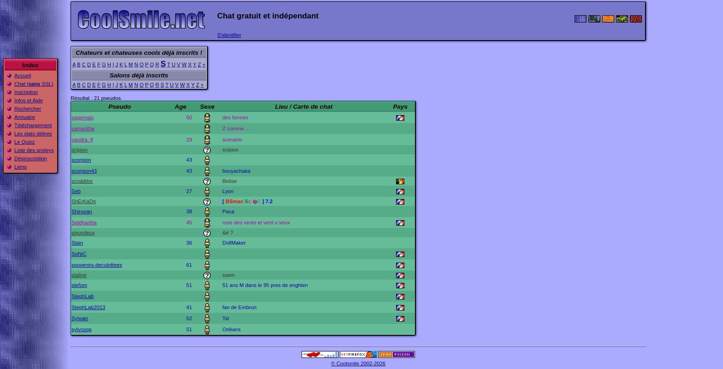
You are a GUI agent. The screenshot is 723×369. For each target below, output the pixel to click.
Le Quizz (24, 142)
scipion (79, 149)
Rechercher (27, 108)
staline (79, 275)
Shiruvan (81, 211)
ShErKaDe (83, 201)
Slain (77, 243)
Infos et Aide (28, 100)
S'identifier (229, 35)
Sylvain (79, 318)
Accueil (22, 75)
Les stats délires (33, 133)
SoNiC (79, 254)
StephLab (82, 296)
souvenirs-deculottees (96, 265)
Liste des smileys (34, 150)
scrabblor (82, 181)
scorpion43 (84, 171)
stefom (79, 285)
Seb (76, 191)
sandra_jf (82, 139)
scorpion (81, 160)
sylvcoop (81, 329)
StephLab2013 (88, 307)
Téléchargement (33, 125)
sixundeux (83, 232)
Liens (20, 167)
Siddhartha (84, 222)
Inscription (26, 92)
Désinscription (30, 158)
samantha (82, 128)
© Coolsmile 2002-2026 (358, 363)
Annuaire (24, 117)
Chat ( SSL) (33, 84)
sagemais (82, 117)
